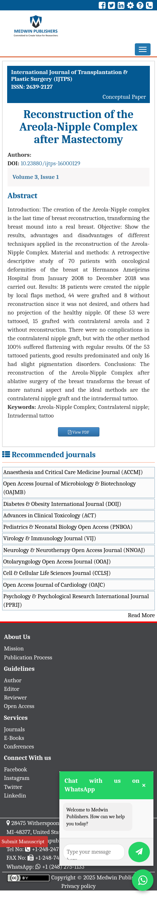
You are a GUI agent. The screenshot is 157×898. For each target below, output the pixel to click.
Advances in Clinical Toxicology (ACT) (50, 515)
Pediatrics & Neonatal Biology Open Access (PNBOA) (68, 526)
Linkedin (15, 795)
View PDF (78, 432)
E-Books (14, 737)
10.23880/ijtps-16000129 (50, 163)
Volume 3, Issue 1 (36, 177)
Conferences (19, 746)
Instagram (17, 778)
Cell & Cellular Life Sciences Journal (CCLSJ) (57, 573)
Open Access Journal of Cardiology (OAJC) (54, 584)
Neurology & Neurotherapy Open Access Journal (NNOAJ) (74, 550)
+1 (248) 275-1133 (63, 866)
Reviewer (15, 697)
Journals (14, 729)
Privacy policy (78, 886)
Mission (14, 648)
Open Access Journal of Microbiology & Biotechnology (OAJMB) (69, 488)
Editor (11, 688)
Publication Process (28, 657)
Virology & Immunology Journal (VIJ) (49, 538)
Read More (141, 615)
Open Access (19, 706)
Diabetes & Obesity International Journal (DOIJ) (62, 504)
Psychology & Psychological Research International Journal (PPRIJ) (76, 600)
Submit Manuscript (23, 841)
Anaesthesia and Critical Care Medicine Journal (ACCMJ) (73, 472)
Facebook (15, 769)
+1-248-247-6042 (52, 849)
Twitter (13, 787)
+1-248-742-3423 (55, 857)
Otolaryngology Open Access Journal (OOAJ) (57, 561)
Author (12, 680)
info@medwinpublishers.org (49, 840)
